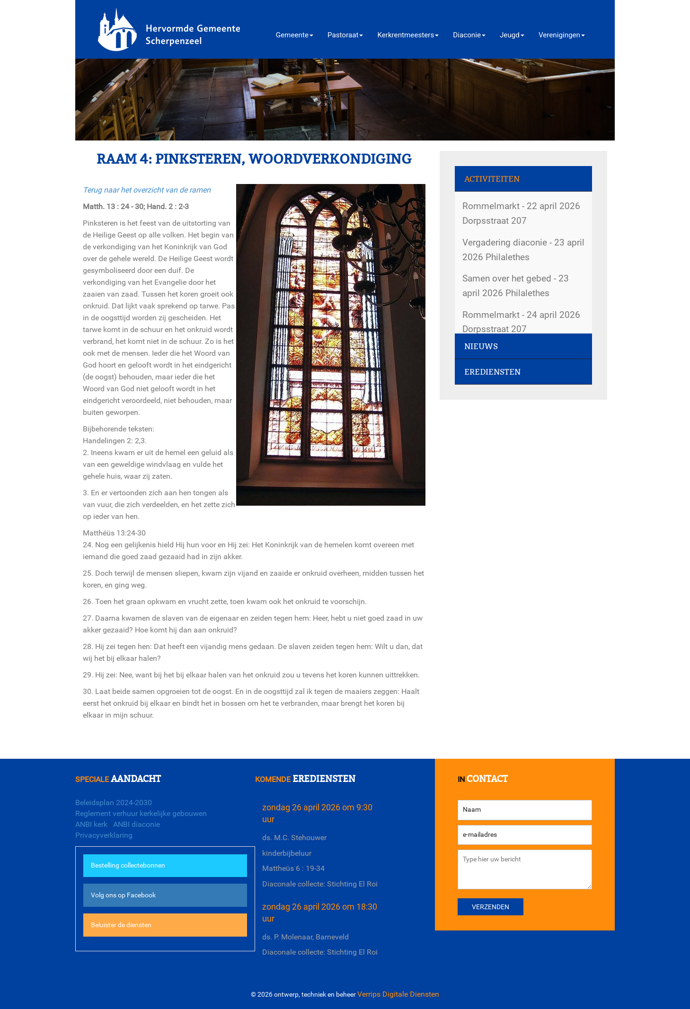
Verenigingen (562, 35)
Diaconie (469, 35)
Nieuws (481, 346)
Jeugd (512, 35)
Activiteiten (492, 179)
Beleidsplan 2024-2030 (113, 802)
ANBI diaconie (136, 824)
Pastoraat (345, 35)
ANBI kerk (91, 824)
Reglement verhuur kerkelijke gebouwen (141, 813)
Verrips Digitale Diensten (398, 994)
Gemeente (294, 35)
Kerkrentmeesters (408, 35)
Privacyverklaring (104, 835)
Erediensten (492, 372)
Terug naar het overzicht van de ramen (147, 189)
